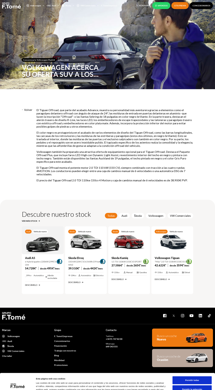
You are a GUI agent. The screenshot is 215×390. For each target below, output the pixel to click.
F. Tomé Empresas (109, 5)
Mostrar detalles (148, 384)
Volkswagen (155, 215)
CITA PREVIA (180, 5)
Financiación (60, 345)
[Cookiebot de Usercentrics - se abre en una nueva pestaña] (18, 385)
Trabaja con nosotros (65, 350)
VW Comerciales (180, 215)
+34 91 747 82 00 (114, 339)
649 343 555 (112, 346)
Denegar (192, 381)
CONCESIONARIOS (201, 5)
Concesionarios (62, 341)
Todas (111, 215)
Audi (124, 215)
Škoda (138, 215)
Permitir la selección (192, 372)
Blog (56, 355)
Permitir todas (192, 363)
